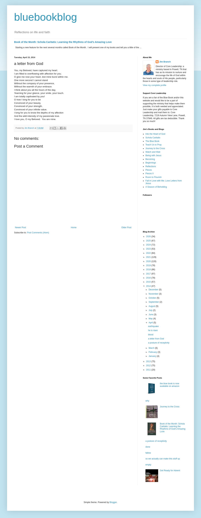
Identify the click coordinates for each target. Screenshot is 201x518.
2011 (148, 370)
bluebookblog (45, 17)
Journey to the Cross (155, 148)
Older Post (126, 227)
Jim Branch (165, 62)
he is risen (153, 330)
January (153, 356)
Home (74, 227)
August (152, 306)
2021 (148, 257)
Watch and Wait (152, 152)
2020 (148, 261)
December (154, 289)
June (151, 314)
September (154, 302)
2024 (148, 245)
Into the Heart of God (155, 134)
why (147, 401)
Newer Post (20, 227)
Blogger (113, 502)
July (151, 310)
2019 (148, 265)
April (151, 322)
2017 (148, 274)
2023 (148, 249)
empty (148, 464)
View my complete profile (154, 85)
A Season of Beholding (156, 187)
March (152, 348)
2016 (148, 278)
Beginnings (150, 162)
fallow (148, 453)
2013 (148, 361)
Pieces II (149, 173)
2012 (148, 365)
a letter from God (156, 338)
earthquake (153, 326)
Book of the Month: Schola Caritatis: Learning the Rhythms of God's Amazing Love (63, 42)
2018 (148, 269)
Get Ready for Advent (170, 470)
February (153, 352)
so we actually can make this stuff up (162, 458)
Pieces (148, 170)
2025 (148, 240)
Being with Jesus (153, 155)
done (147, 447)
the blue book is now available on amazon (169, 384)
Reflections (150, 166)
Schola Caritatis (152, 137)
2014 (148, 286)
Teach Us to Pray (153, 144)
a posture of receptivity (158, 343)
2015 (148, 282)
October (153, 298)
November (154, 294)
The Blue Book (152, 141)
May (151, 318)
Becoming (150, 159)
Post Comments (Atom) (38, 232)
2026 (148, 236)
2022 (148, 253)
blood (150, 334)
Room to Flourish (153, 177)
